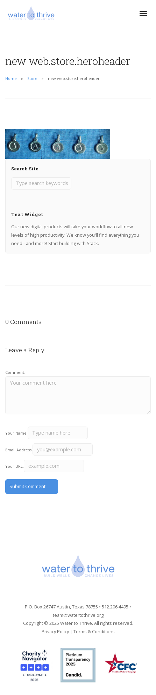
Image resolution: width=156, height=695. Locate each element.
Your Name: (16, 433)
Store (32, 78)
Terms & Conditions (94, 631)
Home (11, 78)
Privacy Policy (55, 631)
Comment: (15, 372)
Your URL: (14, 466)
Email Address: (19, 449)
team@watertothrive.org (78, 615)
